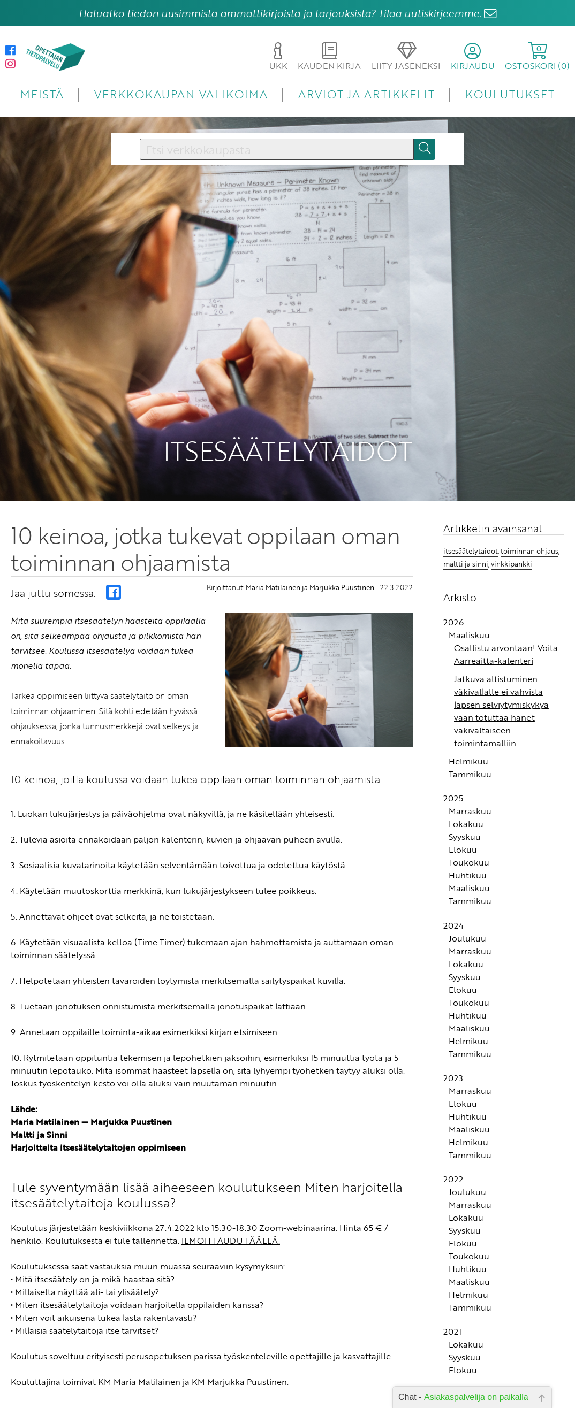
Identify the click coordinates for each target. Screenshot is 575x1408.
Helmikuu (468, 711)
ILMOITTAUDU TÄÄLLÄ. (230, 1189)
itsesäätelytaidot (470, 500)
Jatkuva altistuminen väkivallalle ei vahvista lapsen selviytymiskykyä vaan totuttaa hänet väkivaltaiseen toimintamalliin (501, 660)
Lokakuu (466, 773)
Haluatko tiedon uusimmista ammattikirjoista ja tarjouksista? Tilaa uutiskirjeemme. (280, 13)
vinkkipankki (511, 513)
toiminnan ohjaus (529, 500)
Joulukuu (467, 887)
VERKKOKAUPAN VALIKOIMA (181, 94)
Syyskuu (465, 786)
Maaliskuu (469, 584)
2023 (453, 1027)
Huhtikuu (468, 824)
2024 (453, 874)
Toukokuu (469, 812)
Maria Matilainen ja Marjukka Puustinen (310, 536)
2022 (453, 1128)
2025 (453, 747)
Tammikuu (470, 723)
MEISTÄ (42, 94)
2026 (453, 571)
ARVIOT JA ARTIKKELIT (366, 94)
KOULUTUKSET (510, 94)
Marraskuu (470, 760)
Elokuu (463, 799)
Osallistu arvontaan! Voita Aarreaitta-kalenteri (506, 604)
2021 (452, 1281)
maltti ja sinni (465, 513)
